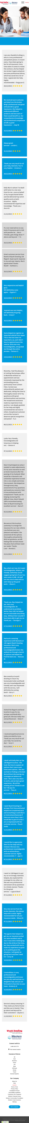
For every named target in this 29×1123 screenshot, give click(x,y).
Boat (14, 1066)
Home (14, 1062)
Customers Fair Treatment (14, 1094)
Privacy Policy (14, 1088)
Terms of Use (14, 1087)
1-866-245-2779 (14, 1046)
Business (14, 1060)
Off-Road (14, 1068)
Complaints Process (14, 1090)
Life (14, 1064)
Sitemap (14, 1101)
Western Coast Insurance (14, 1100)
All (14, 1057)
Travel (14, 1072)
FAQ (14, 1083)
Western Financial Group (14, 1096)
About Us (14, 1081)
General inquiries (14, 1073)
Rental (14, 1070)
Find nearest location (14, 1049)
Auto (14, 1058)
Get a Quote (14, 1106)
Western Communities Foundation (14, 1098)
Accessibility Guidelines (14, 1092)
